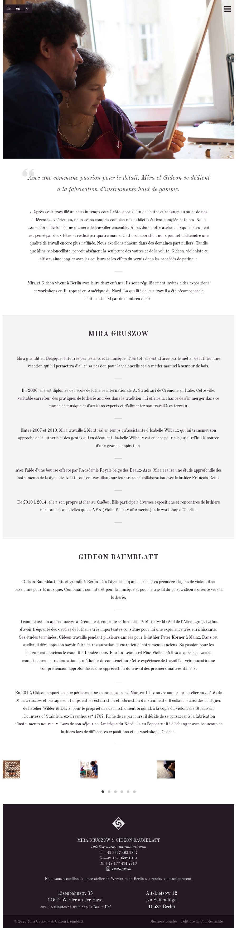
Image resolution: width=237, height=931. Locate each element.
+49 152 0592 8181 (120, 858)
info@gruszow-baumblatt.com (118, 847)
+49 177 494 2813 (121, 863)
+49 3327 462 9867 (120, 853)
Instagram (118, 869)
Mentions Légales (163, 921)
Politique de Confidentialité (202, 921)
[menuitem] (9, 9)
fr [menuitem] (27, 9)
